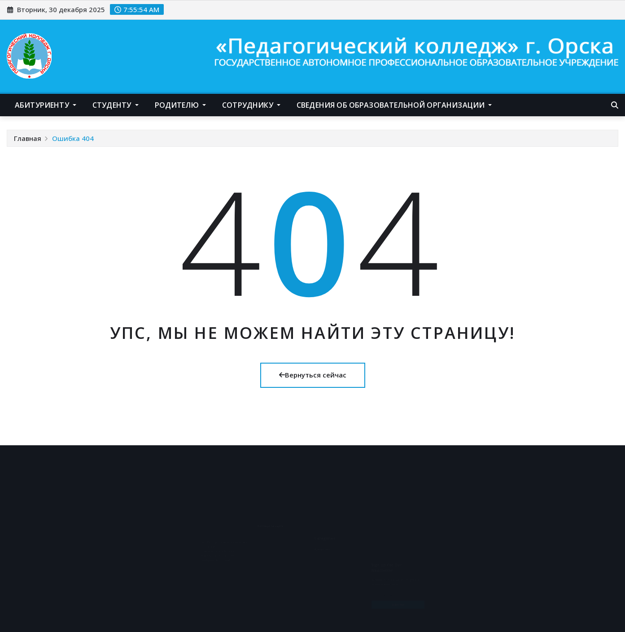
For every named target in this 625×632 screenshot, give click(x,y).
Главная (27, 138)
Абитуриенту (45, 105)
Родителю (180, 105)
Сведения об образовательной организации (394, 105)
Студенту (115, 105)
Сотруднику (251, 105)
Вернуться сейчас (312, 374)
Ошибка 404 (73, 138)
